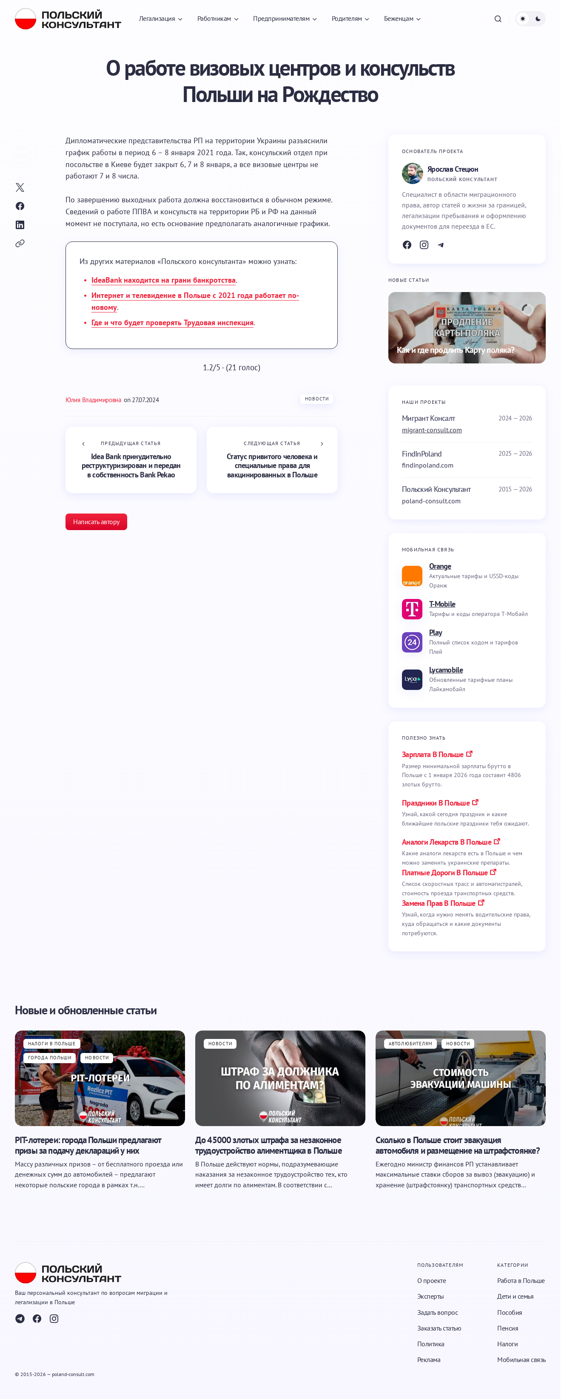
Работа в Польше (521, 1280)
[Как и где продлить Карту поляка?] (467, 327)
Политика (430, 1343)
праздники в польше (436, 803)
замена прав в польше (439, 903)
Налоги (507, 1343)
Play (435, 632)
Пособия (509, 1312)
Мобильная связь (521, 1359)
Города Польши (49, 1058)
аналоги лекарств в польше (446, 842)
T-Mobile (442, 604)
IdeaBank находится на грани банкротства (163, 280)
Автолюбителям (411, 1044)
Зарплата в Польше (433, 754)
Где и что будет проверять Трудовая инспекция (172, 322)
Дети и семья (515, 1296)
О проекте (431, 1280)
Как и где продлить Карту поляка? (455, 350)
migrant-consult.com (432, 430)
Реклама (429, 1359)
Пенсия (507, 1328)
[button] (498, 18)
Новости (317, 399)
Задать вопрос (437, 1312)
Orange (440, 566)
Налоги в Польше (52, 1044)
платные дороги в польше (444, 872)
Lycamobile (446, 670)
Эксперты (430, 1296)
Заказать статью (439, 1328)
